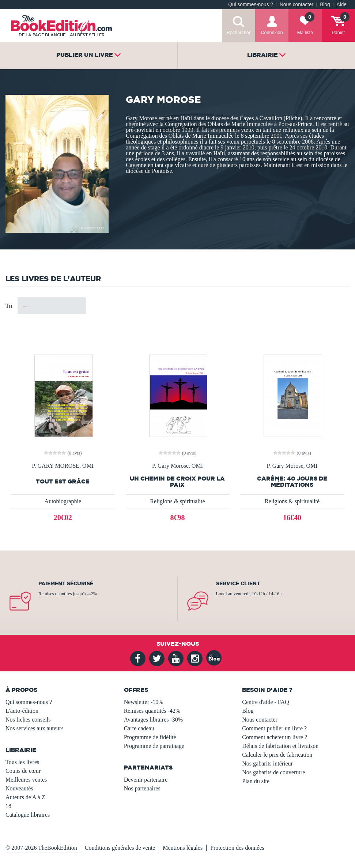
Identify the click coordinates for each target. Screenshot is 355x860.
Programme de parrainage (154, 746)
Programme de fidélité (150, 737)
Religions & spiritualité (177, 501)
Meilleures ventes (26, 779)
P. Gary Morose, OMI (177, 466)
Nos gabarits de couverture (273, 772)
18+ (10, 806)
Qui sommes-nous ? (250, 4)
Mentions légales (183, 848)
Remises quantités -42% (152, 711)
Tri (8, 306)
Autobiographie (63, 501)
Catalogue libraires (27, 815)
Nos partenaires (142, 788)
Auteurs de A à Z (25, 797)
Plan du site (255, 781)
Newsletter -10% (143, 702)
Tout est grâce (63, 481)
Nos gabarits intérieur (267, 763)
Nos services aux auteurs (34, 728)
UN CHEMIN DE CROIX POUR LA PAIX (177, 481)
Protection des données (237, 848)
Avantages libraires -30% (153, 719)
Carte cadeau (139, 728)
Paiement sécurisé (65, 583)
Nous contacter (296, 4)
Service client (238, 583)
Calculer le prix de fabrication (277, 755)
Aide (342, 4)
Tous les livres (22, 762)
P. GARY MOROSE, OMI (63, 466)
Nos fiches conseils (28, 719)
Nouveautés (19, 788)
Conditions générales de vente (120, 848)
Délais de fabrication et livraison (280, 746)
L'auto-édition (21, 711)
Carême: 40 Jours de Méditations (292, 481)
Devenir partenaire (145, 779)
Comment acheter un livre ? (274, 737)
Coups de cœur (23, 771)
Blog (325, 4)
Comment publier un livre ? (274, 728)
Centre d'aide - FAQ (265, 702)
